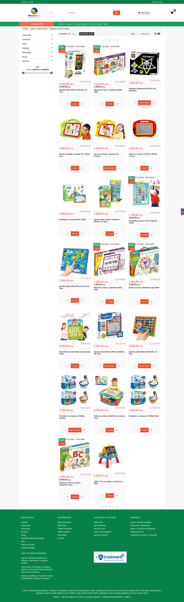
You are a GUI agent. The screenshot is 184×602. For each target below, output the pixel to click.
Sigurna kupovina (101, 535)
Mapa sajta (25, 529)
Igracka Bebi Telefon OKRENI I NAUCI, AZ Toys (107, 220)
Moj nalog (144, 13)
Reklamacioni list (137, 532)
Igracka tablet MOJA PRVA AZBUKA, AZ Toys (109, 353)
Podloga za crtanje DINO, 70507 (72, 220)
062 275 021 (157, 2)
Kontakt (24, 522)
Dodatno (37, 61)
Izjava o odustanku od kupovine (142, 529)
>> (117, 40)
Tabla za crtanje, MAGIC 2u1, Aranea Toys (109, 417)
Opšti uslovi (62, 525)
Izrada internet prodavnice (112, 597)
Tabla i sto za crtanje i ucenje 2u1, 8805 (108, 482)
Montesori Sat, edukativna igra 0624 (144, 288)
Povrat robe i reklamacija (140, 525)
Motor (37, 44)
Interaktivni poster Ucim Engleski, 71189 (143, 222)
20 (74, 34)
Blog (23, 541)
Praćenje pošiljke (28, 548)
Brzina (37, 57)
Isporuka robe (99, 529)
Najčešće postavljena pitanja (32, 538)
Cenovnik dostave (80, 24)
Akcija (23, 535)
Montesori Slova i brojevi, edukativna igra (70, 484)
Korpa (68, 24)
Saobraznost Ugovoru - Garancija (143, 535)
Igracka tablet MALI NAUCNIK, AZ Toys (143, 353)
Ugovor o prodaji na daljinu (141, 522)
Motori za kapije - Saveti (98, 24)
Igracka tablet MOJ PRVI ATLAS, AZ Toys (74, 287)
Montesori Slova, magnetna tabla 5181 (108, 289)
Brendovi (24, 532)
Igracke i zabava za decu (39, 29)
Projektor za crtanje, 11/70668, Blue (144, 416)
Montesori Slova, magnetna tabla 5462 (108, 91)
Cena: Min (146, 34)
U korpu (75, 104)
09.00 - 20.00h (27, 2)
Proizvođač (37, 35)
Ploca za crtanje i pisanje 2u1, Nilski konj (74, 155)
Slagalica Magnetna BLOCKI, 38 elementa (142, 90)
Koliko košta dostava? (102, 532)
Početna (61, 24)
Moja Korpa (25, 525)
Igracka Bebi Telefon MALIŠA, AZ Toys (73, 91)
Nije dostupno (144, 103)
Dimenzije (37, 39)
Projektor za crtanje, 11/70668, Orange (72, 417)
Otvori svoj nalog (27, 545)
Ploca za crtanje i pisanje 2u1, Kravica (106, 155)
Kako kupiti (98, 522)
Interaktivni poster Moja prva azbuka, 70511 (75, 353)
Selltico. (127, 597)
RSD (133, 34)
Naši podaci (62, 535)
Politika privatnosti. (64, 529)
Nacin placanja (100, 525)
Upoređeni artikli (86, 34)
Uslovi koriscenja (64, 522)
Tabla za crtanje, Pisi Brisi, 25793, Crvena (143, 155)
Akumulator (37, 52)
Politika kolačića (63, 532)
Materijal (37, 48)
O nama (60, 538)
